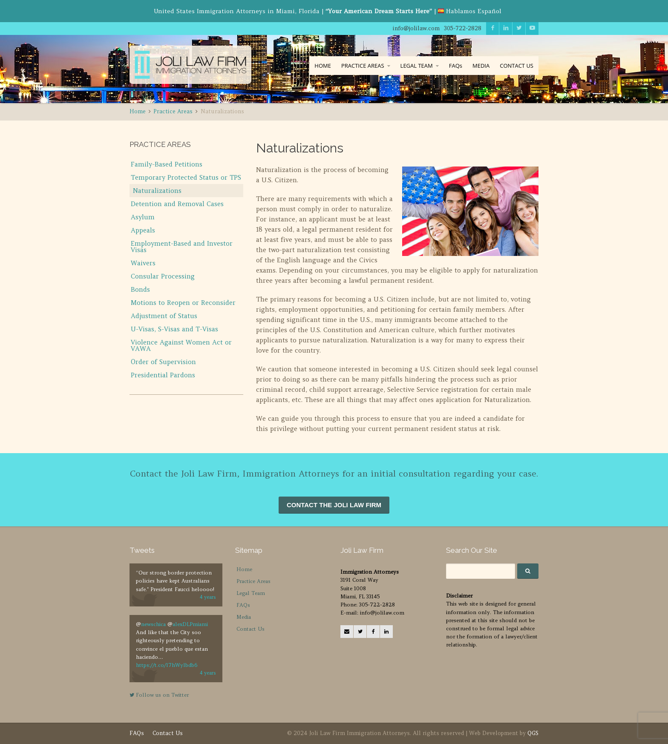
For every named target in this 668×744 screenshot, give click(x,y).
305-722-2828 (462, 28)
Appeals (143, 230)
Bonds (140, 289)
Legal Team (250, 593)
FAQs (455, 65)
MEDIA (480, 65)
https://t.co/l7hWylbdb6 (166, 665)
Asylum (143, 217)
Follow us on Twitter (159, 695)
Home (244, 569)
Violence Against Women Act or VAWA (181, 345)
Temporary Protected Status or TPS (186, 177)
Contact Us (250, 629)
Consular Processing (163, 276)
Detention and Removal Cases (177, 204)
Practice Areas (253, 581)
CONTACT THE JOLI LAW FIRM (334, 504)
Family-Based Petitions (166, 164)
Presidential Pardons (163, 375)
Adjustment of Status (164, 316)
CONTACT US (516, 65)
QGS (532, 733)
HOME (322, 65)
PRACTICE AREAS (362, 65)
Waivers (143, 263)
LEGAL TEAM (416, 65)
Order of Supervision (163, 362)
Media (243, 617)
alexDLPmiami (190, 624)
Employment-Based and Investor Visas (182, 246)
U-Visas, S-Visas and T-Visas (174, 329)
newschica (153, 624)
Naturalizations (157, 191)
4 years (208, 597)
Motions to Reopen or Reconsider (183, 303)
